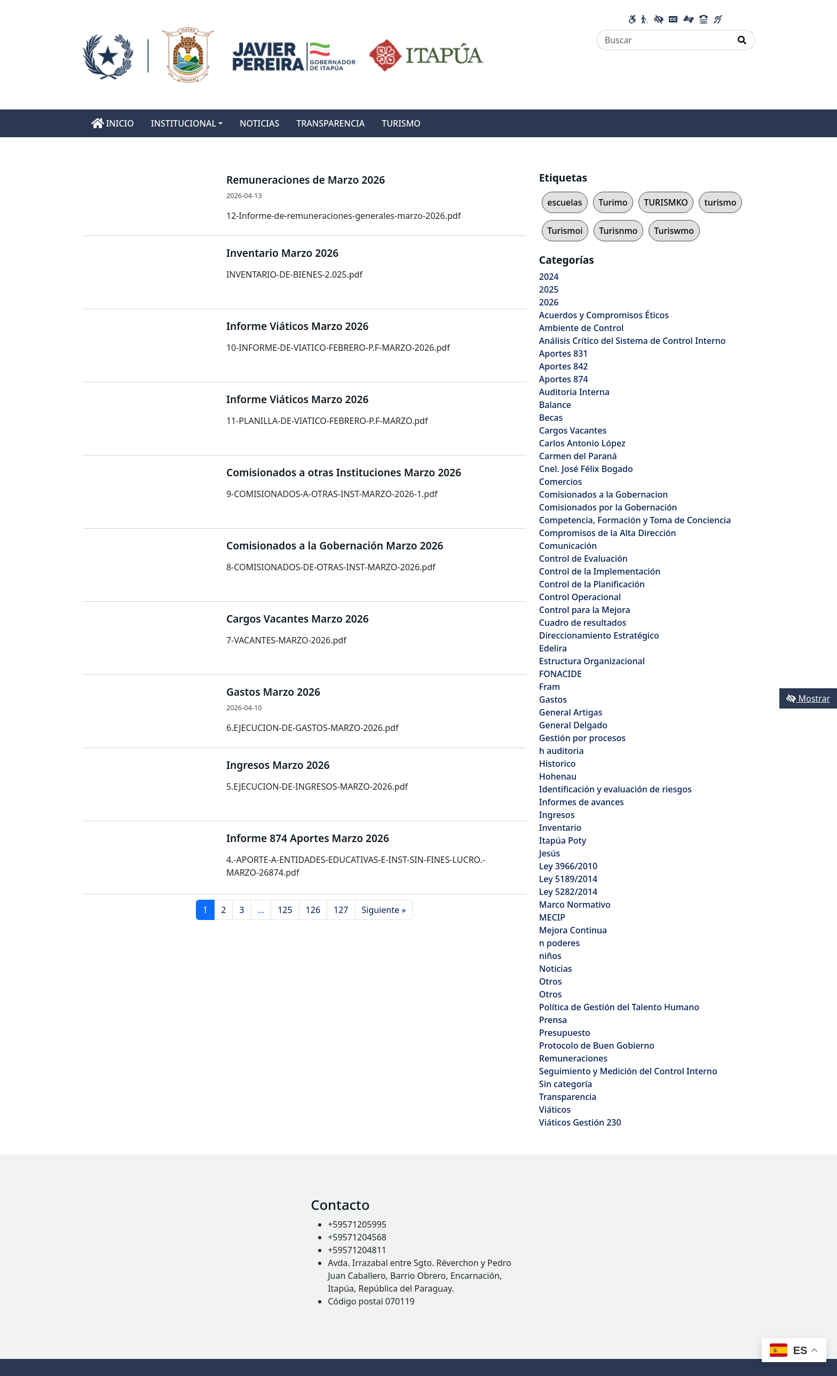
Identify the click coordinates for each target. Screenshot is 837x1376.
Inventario (560, 828)
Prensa (553, 1020)
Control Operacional (580, 597)
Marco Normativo (575, 904)
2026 (549, 302)
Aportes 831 (563, 353)
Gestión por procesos (582, 738)
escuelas (564, 202)
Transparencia (568, 1097)
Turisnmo (618, 231)
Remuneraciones (573, 1058)
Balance (555, 405)
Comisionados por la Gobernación (608, 507)
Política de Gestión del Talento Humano (619, 1007)
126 (313, 910)
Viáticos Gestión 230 (580, 1122)
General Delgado (573, 725)
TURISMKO (666, 202)
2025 (549, 289)
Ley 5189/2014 (568, 879)
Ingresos (557, 815)
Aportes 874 (563, 379)
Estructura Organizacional (592, 661)
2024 (549, 276)
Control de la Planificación (592, 584)
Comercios (560, 482)
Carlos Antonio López (582, 443)
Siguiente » (384, 910)
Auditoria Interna (574, 392)
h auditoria (561, 751)
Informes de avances (581, 802)
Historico (557, 763)
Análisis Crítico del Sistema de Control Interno (632, 341)
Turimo (612, 202)
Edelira (553, 648)
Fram (549, 687)
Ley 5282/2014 (568, 892)
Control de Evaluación (583, 558)
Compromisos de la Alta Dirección (607, 533)
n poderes (559, 943)
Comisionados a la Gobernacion (603, 494)
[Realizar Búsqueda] (742, 40)
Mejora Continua (573, 930)
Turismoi (564, 231)
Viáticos (555, 1109)
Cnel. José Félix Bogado (586, 469)
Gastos (553, 699)
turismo (721, 202)
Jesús (549, 853)
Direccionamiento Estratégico (599, 635)
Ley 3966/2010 (568, 866)
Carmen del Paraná (578, 456)
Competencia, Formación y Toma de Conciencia (635, 520)
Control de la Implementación (600, 571)
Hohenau (558, 776)
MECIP (552, 917)
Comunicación (568, 546)
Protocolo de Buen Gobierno (596, 1045)
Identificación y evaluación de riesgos (615, 789)
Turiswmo (674, 231)
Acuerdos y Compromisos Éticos (604, 315)
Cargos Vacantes (572, 430)
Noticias (555, 968)
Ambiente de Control (581, 328)
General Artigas (571, 712)
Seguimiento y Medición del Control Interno (628, 1071)
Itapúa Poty (562, 840)
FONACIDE (560, 674)
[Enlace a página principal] (283, 54)
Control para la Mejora (584, 610)
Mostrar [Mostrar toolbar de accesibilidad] (808, 698)
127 (341, 910)
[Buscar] (663, 40)
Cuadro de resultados (582, 622)
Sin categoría (566, 1084)
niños (550, 956)
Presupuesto (564, 1033)
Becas (551, 417)
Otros (550, 981)
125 (285, 910)
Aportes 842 (563, 366)
